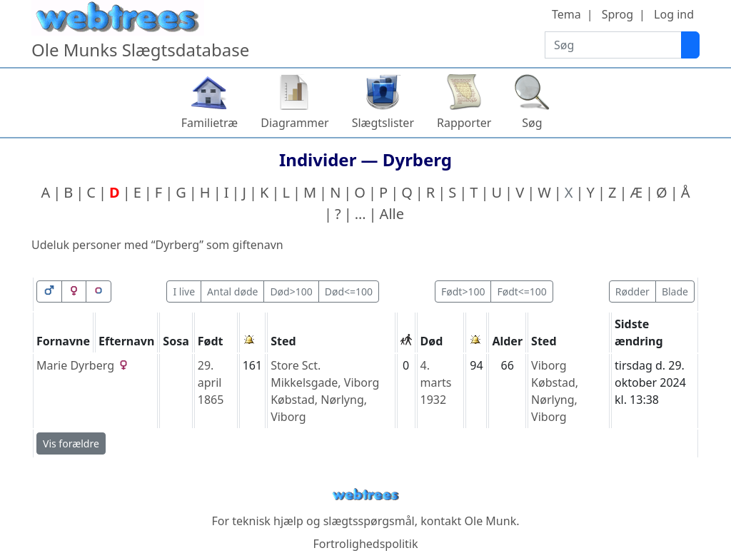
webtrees (365, 494)
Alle (392, 213)
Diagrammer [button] (294, 123)
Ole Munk (491, 521)
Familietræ (209, 123)
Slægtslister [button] (383, 123)
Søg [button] (532, 123)
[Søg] (690, 45)
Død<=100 (349, 291)
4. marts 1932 (436, 382)
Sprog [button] (617, 14)
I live (184, 291)
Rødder (632, 291)
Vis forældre (71, 443)
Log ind (674, 14)
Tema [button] (566, 14)
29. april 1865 (211, 382)
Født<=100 (521, 291)
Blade (675, 291)
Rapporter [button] (464, 123)
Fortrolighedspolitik (365, 544)
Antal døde (232, 291)
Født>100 (463, 291)
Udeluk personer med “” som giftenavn (157, 245)
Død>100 (291, 291)
